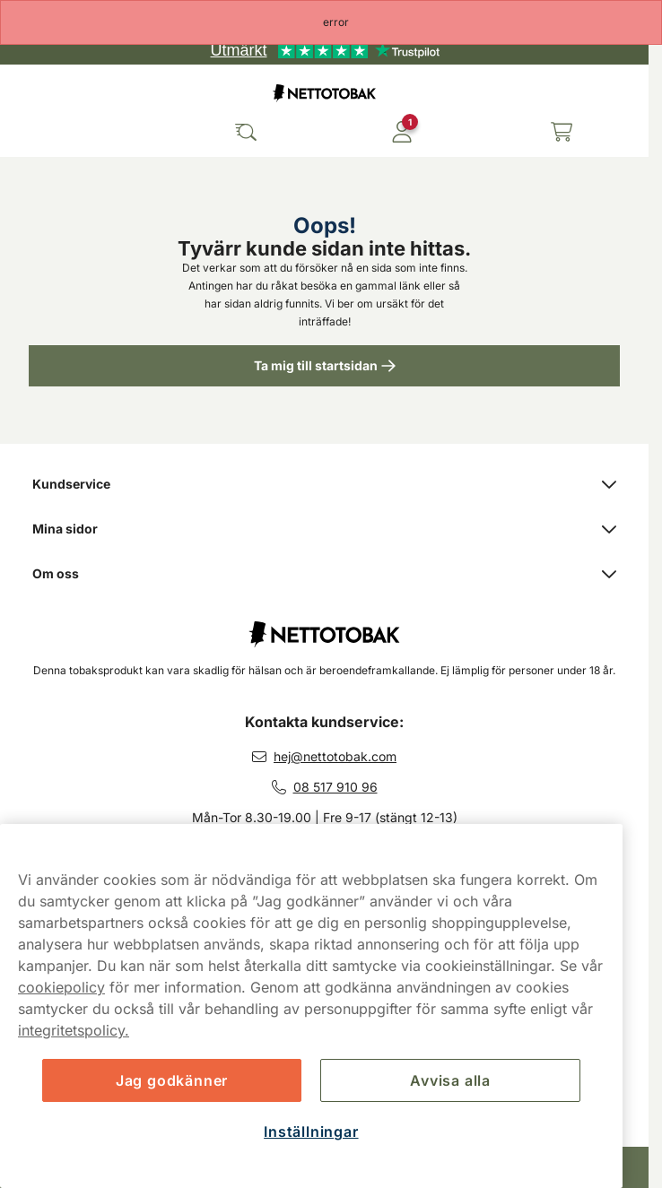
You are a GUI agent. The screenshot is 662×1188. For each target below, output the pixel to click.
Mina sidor (324, 528)
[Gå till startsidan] (325, 93)
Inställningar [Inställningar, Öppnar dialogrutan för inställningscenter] (311, 1131)
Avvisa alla (450, 1080)
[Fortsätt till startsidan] (324, 625)
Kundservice (324, 483)
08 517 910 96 (335, 786)
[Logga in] (402, 132)
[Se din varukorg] (561, 132)
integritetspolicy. (73, 1030)
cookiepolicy (61, 987)
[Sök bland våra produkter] (246, 132)
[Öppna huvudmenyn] (27, 132)
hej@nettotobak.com (335, 756)
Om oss (324, 573)
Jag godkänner (172, 1080)
